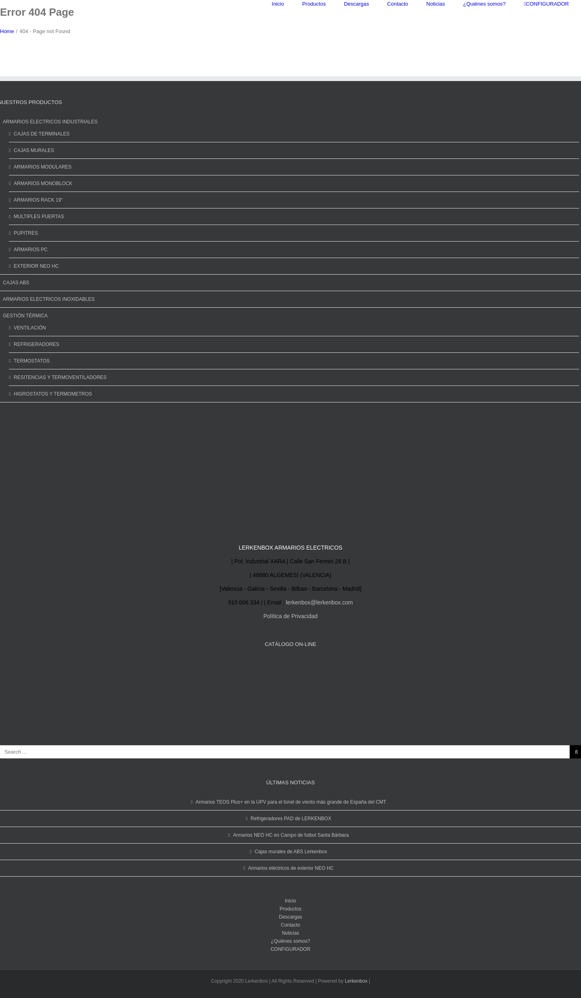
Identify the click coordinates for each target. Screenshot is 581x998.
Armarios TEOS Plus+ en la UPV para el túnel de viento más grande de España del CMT (291, 802)
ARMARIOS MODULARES (42, 167)
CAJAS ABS (16, 282)
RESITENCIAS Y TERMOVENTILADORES (60, 377)
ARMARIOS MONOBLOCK (43, 183)
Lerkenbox (356, 981)
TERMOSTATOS (32, 361)
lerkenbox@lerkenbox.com (319, 602)
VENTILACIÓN (30, 328)
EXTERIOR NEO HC (36, 266)
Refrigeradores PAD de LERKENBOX (291, 818)
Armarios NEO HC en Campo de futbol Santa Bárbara (291, 835)
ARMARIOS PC (31, 249)
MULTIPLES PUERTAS (39, 216)
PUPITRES (26, 233)
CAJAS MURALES (34, 150)
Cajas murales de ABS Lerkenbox (291, 851)
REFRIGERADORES (36, 344)
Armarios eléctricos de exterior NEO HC (291, 868)
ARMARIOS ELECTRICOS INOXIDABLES (48, 299)
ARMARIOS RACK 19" (38, 200)
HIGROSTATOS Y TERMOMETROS (53, 394)
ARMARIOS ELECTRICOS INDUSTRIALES (50, 122)
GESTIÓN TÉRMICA (25, 316)
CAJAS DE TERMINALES (41, 134)
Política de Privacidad (290, 616)
